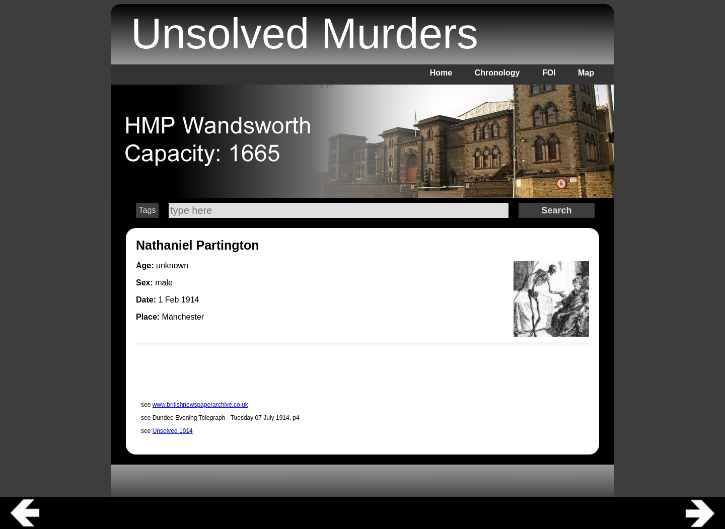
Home (441, 72)
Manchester (183, 317)
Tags (147, 210)
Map (586, 72)
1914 (190, 299)
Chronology (497, 72)
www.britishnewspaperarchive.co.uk (200, 404)
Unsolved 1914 (173, 430)
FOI (549, 72)
